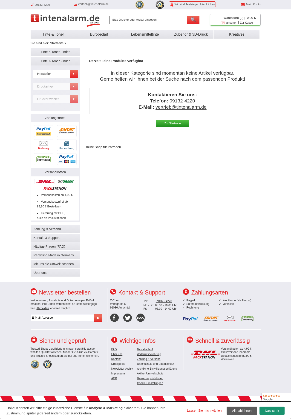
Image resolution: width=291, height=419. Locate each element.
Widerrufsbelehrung (149, 354)
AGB (114, 378)
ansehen (231, 22)
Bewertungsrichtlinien (150, 378)
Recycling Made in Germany (54, 255)
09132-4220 (182, 100)
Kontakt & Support (47, 238)
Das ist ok (272, 411)
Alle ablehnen (242, 411)
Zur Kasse (246, 22)
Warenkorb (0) (234, 18)
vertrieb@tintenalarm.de (93, 4)
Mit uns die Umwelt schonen (54, 264)
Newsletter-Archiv (122, 368)
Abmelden (43, 308)
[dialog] (145, 410)
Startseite (56, 43)
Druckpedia (118, 363)
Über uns (40, 273)
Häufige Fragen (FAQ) (49, 246)
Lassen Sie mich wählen (204, 410)
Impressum (118, 373)
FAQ (114, 349)
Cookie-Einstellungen (150, 383)
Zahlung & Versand (47, 229)
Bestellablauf (145, 349)
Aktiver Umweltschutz (150, 373)
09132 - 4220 (164, 301)
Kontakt (116, 359)
